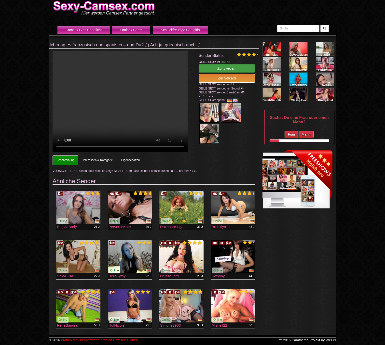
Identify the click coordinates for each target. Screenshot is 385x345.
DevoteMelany (299, 54)
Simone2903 (170, 325)
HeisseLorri (169, 276)
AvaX (325, 85)
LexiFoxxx (272, 70)
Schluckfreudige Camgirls (180, 30)
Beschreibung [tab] (65, 160)
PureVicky (325, 70)
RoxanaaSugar (172, 227)
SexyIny (218, 276)
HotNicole (116, 325)
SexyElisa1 (66, 276)
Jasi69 (325, 54)
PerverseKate (120, 227)
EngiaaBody (67, 227)
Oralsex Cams (131, 30)
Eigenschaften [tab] (130, 160)
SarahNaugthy (273, 100)
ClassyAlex (298, 100)
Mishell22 (219, 325)
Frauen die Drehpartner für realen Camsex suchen (99, 340)
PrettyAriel (325, 100)
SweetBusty (298, 85)
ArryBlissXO (272, 85)
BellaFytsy (117, 276)
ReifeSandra (67, 325)
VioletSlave (299, 70)
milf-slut (272, 54)
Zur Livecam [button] (226, 68)
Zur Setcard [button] (227, 78)
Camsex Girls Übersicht (84, 30)
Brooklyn (219, 227)
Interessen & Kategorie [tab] (98, 160)
